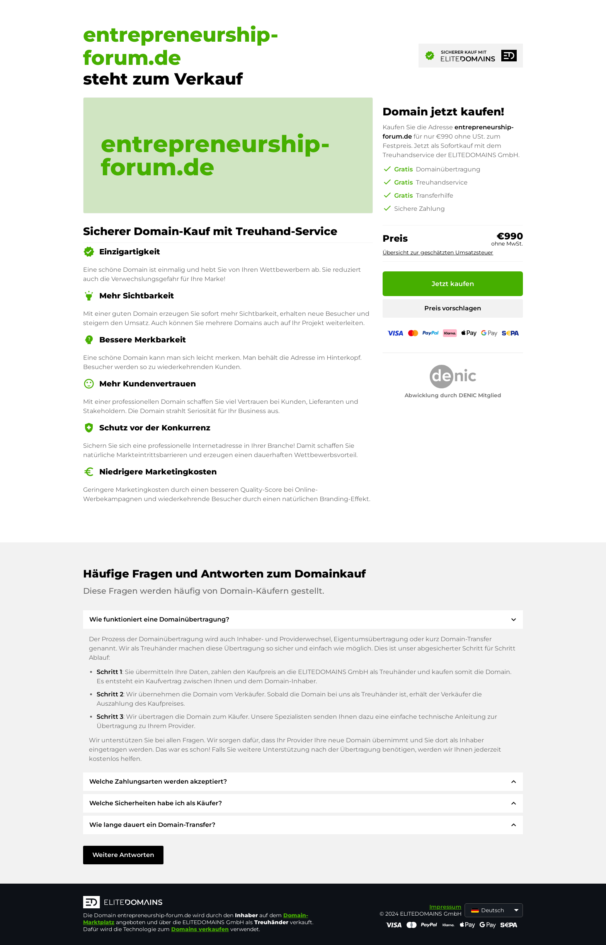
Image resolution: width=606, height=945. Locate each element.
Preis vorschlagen (452, 308)
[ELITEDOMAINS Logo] (199, 903)
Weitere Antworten (123, 855)
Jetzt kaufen (453, 284)
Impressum (445, 906)
